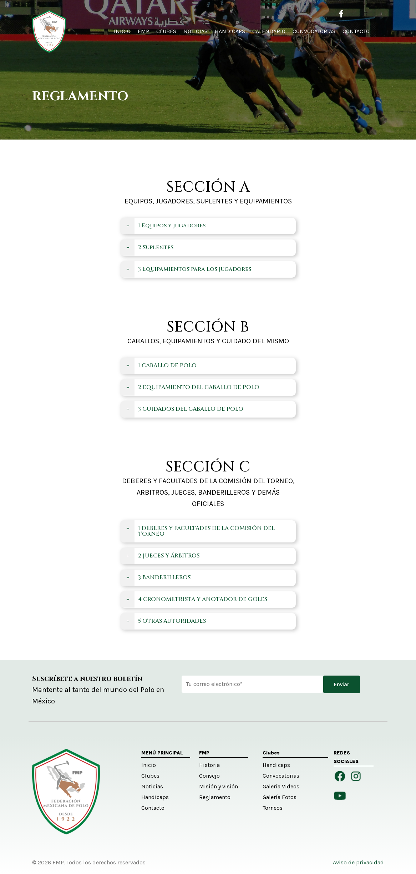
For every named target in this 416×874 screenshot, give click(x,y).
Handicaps (155, 797)
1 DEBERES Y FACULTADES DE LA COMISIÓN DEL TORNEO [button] (200, 531)
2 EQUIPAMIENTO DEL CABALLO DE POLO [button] (192, 387)
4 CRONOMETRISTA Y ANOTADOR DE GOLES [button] (196, 599)
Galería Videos (281, 786)
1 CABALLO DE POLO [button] (161, 365)
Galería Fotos (279, 797)
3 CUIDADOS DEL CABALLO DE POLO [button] (184, 409)
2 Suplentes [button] (149, 247)
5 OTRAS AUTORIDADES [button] (165, 621)
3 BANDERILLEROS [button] (158, 577)
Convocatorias (281, 775)
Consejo (209, 775)
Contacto (152, 807)
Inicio (148, 765)
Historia (209, 765)
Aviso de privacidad (358, 862)
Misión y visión (218, 786)
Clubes (150, 775)
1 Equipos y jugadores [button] (165, 225)
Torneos (273, 807)
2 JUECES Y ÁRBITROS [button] (162, 556)
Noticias (152, 786)
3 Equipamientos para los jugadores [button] (188, 269)
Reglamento (214, 797)
